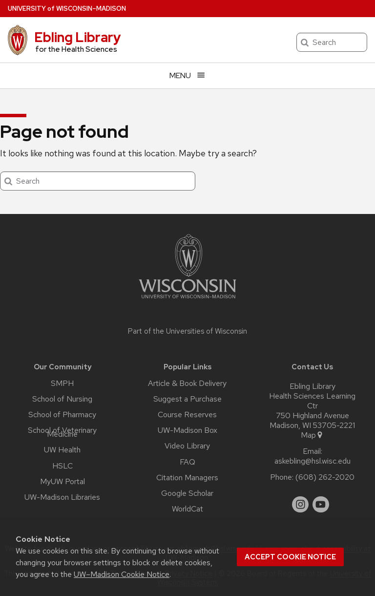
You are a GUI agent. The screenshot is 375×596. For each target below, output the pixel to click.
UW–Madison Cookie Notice (121, 574)
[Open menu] (187, 75)
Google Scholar (187, 493)
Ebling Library (77, 37)
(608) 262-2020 (324, 477)
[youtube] (320, 504)
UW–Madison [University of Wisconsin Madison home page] (67, 8)
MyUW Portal (62, 482)
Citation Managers (187, 478)
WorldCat (187, 509)
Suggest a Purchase (187, 399)
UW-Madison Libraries (62, 497)
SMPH (62, 383)
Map (312, 435)
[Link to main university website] (187, 300)
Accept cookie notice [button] (290, 557)
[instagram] (300, 504)
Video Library (187, 446)
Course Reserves (187, 415)
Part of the (187, 331)
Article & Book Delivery (187, 383)
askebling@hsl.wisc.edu (312, 461)
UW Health (62, 450)
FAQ (187, 462)
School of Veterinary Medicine (62, 432)
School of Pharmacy (62, 415)
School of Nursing (62, 399)
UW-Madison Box (187, 430)
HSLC (62, 466)
